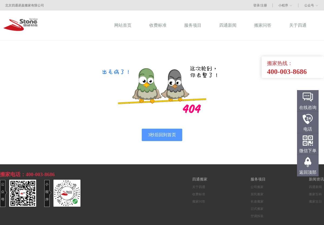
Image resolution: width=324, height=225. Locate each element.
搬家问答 (198, 201)
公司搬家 (257, 187)
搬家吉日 (315, 201)
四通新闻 (315, 187)
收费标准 (198, 194)
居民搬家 (257, 194)
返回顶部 (307, 172)
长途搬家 (257, 201)
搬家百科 (315, 194)
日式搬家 (257, 209)
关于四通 (198, 187)
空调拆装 (257, 216)
